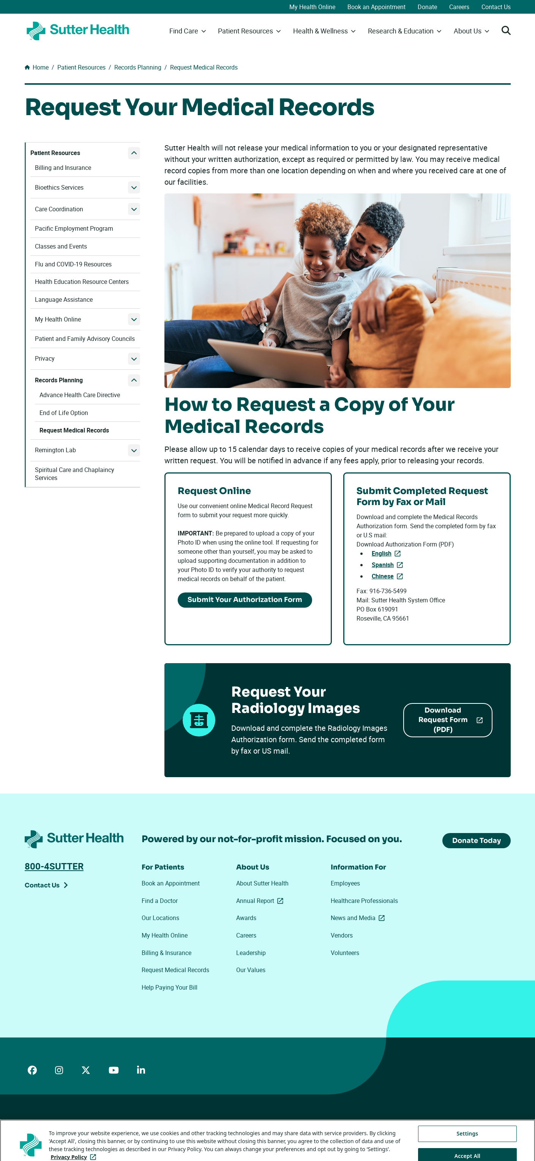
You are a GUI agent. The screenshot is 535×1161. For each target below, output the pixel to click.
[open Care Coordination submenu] (134, 209)
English (388, 553)
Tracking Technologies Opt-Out (269, 1123)
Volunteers (345, 953)
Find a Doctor (160, 900)
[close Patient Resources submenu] (134, 153)
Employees (345, 883)
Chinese (389, 576)
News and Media (359, 918)
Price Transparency (93, 1123)
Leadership (251, 953)
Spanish (389, 564)
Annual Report (261, 900)
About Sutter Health (262, 883)
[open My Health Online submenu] (134, 319)
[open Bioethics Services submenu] (134, 187)
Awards (246, 918)
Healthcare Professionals (364, 900)
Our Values (250, 970)
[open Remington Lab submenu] (134, 450)
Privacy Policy (138, 1123)
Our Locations (160, 918)
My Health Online (312, 7)
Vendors (342, 935)
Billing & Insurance (166, 953)
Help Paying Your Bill (169, 987)
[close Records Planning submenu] (134, 380)
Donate (427, 7)
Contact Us (496, 7)
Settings (467, 1149)
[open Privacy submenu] (134, 359)
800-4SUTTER (54, 866)
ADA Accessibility (45, 1123)
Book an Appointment (376, 7)
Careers (459, 7)
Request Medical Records (175, 970)
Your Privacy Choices (194, 1124)
